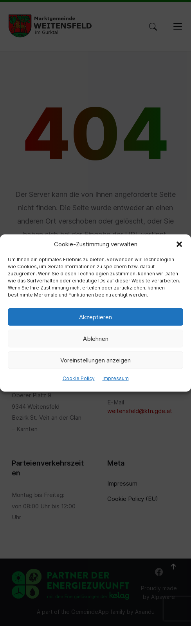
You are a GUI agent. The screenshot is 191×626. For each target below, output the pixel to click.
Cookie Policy (79, 378)
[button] (179, 244)
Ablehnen (95, 338)
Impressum (116, 378)
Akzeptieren (95, 316)
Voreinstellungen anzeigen (95, 360)
